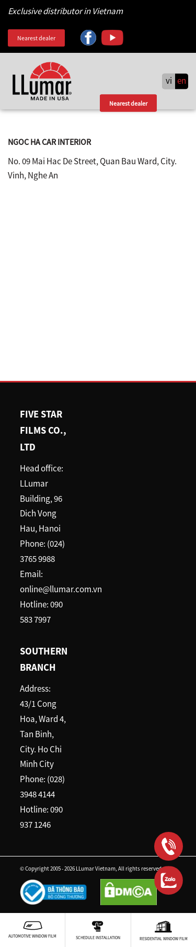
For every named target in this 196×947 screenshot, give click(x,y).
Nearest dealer (36, 38)
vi (169, 81)
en (181, 81)
